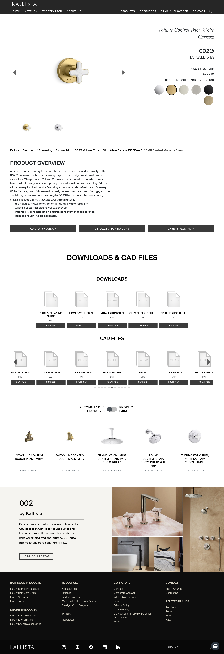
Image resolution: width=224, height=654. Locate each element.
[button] (215, 646)
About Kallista (70, 589)
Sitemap (118, 622)
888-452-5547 (174, 589)
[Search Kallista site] (211, 11)
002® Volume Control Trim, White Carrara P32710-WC (108, 150)
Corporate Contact (124, 593)
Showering (45, 150)
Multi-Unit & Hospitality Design (79, 601)
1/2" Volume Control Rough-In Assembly (28, 457)
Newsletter (68, 620)
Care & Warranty (181, 228)
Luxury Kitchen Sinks (21, 620)
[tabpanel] (112, 447)
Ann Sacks (171, 607)
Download (50, 325)
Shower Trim (63, 150)
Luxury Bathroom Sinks (23, 593)
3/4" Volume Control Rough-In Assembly (70, 457)
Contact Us (172, 593)
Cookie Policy (121, 610)
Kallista (14, 150)
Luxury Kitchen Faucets (23, 616)
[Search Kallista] (185, 647)
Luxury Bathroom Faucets (24, 589)
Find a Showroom (174, 11)
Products (127, 11)
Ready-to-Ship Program (75, 605)
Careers (118, 589)
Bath (16, 11)
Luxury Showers (19, 597)
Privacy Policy (121, 605)
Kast (168, 620)
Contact (199, 11)
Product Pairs (127, 409)
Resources (148, 11)
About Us (74, 11)
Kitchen (31, 11)
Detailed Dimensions (112, 228)
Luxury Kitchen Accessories (25, 624)
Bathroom (29, 150)
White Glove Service (125, 597)
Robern (170, 611)
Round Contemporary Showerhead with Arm (153, 460)
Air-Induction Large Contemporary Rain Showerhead (112, 459)
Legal (117, 601)
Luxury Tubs (17, 601)
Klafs (168, 616)
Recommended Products (92, 409)
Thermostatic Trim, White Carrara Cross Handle (195, 459)
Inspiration (52, 11)
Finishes (66, 593)
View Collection (36, 556)
